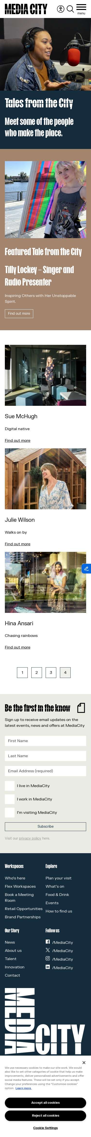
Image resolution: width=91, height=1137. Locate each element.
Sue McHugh (21, 416)
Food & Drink (57, 894)
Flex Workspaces (20, 886)
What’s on (55, 886)
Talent (11, 958)
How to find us (59, 911)
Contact (12, 975)
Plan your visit (59, 878)
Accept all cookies (45, 1103)
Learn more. (24, 1088)
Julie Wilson (20, 520)
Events (52, 903)
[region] (45, 1096)
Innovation (15, 967)
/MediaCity (59, 942)
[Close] (84, 1062)
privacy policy (30, 838)
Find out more (19, 314)
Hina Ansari (19, 623)
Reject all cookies (45, 1116)
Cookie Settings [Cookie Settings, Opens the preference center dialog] (45, 1128)
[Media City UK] (26, 9)
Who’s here (15, 878)
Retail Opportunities (23, 908)
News (10, 942)
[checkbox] (44, 799)
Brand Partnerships (23, 917)
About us (13, 950)
